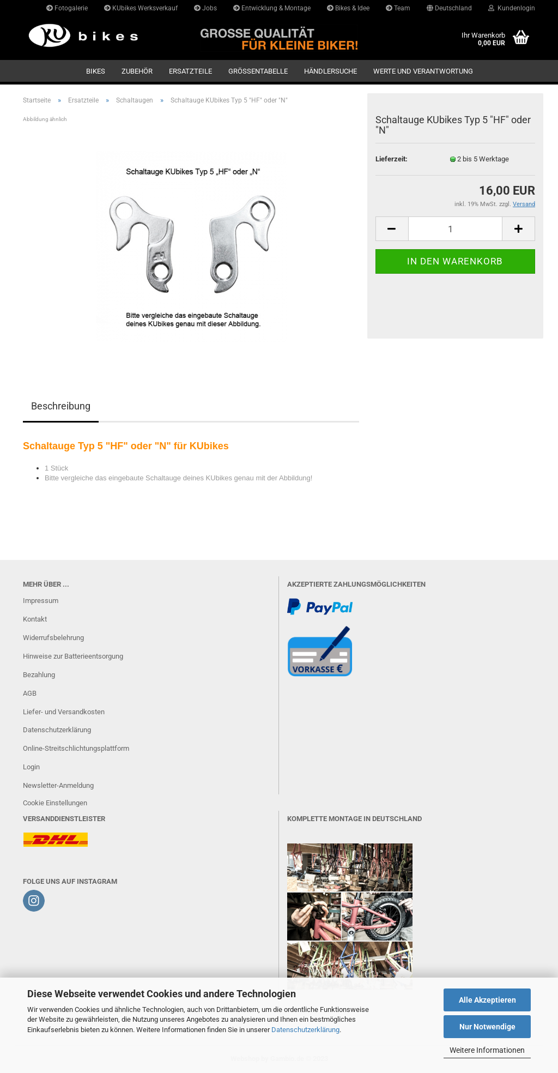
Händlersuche (330, 71)
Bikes (95, 71)
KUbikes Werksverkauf (141, 8)
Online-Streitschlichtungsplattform (76, 748)
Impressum (40, 600)
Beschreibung (60, 406)
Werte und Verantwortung (423, 71)
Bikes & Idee (348, 8)
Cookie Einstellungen (55, 803)
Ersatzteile (190, 71)
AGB (30, 693)
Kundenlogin (511, 8)
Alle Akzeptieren (487, 1000)
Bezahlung (39, 675)
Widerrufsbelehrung (53, 638)
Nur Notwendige (487, 1026)
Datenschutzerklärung (305, 1030)
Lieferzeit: (391, 159)
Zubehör (137, 71)
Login (31, 767)
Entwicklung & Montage (272, 8)
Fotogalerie (67, 8)
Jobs (205, 8)
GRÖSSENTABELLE (258, 71)
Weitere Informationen (487, 1050)
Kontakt (35, 619)
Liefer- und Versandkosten (64, 712)
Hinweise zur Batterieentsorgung (73, 656)
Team (398, 8)
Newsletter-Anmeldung (58, 785)
